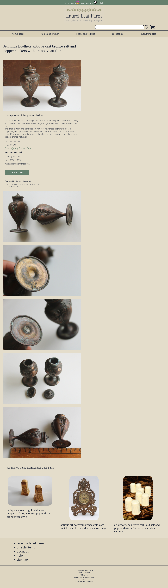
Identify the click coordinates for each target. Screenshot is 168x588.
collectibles (117, 33)
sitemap (22, 559)
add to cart (17, 172)
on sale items (26, 547)
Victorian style (13, 186)
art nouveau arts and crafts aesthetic (23, 184)
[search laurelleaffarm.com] (147, 27)
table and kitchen (50, 33)
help (20, 555)
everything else (148, 33)
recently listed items (30, 543)
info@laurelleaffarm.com (84, 581)
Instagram (84, 3)
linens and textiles (85, 33)
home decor (18, 33)
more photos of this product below (24, 115)
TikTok (100, 3)
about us (23, 551)
